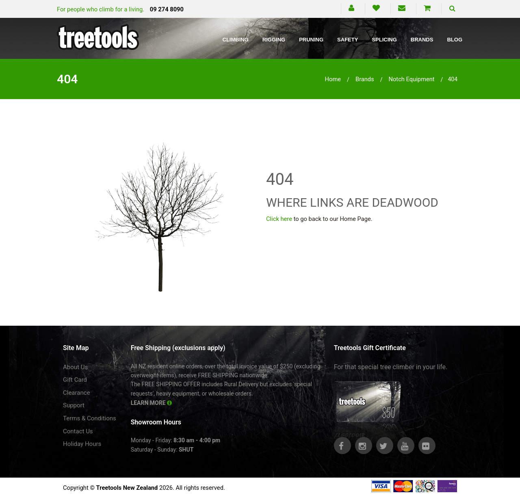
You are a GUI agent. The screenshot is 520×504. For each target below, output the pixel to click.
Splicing (384, 40)
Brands (422, 40)
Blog (454, 40)
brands (364, 79)
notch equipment (411, 79)
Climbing (236, 40)
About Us (75, 367)
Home (333, 79)
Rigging (273, 40)
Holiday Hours (82, 444)
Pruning (311, 40)
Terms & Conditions (89, 418)
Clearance (76, 392)
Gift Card (75, 379)
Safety (347, 40)
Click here (279, 219)
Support (73, 405)
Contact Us (78, 431)
